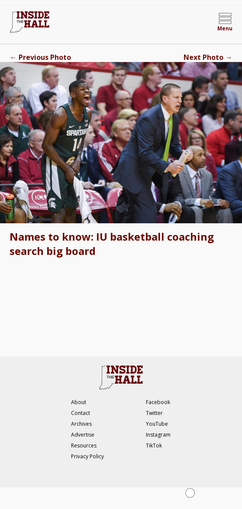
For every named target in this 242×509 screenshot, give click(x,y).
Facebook (158, 402)
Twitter (154, 413)
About (78, 402)
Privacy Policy (87, 456)
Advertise (82, 434)
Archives (81, 423)
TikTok (154, 445)
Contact (80, 413)
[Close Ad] (190, 493)
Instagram (158, 434)
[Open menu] (225, 22)
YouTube (157, 423)
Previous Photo (40, 57)
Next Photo (208, 57)
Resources (84, 445)
